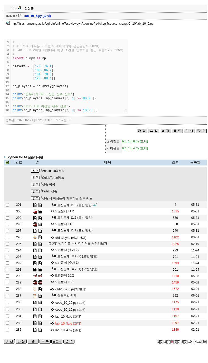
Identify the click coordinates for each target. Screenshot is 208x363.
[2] (161, 342)
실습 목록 (48, 184)
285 (18, 309)
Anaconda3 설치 (53, 171)
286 (18, 302)
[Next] (198, 342)
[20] (204, 342)
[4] (168, 342)
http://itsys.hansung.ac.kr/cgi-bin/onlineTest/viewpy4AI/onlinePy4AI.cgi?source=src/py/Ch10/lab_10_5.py (80, 23)
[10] (190, 342)
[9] (185, 342)
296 (18, 237)
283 (18, 323)
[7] (179, 342)
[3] (165, 342)
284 (18, 316)
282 (18, 329)
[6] (175, 342)
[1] (158, 342)
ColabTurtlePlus (52, 178)
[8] (182, 342)
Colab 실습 (49, 191)
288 (18, 289)
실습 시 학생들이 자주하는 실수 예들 (66, 198)
